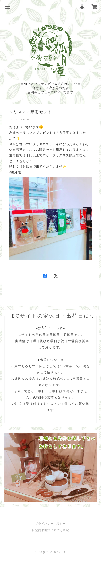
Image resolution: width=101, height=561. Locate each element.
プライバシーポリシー (50, 523)
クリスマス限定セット (30, 112)
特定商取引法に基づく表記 (50, 530)
